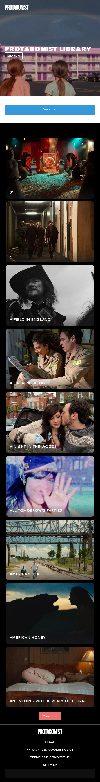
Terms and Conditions (50, 757)
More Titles (50, 716)
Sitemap (50, 765)
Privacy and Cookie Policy (50, 750)
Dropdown (50, 110)
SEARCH (14, 56)
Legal (50, 742)
